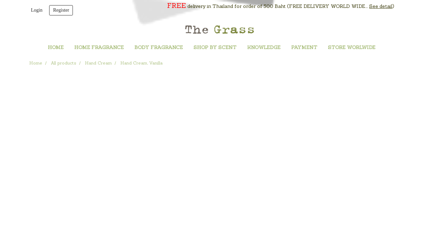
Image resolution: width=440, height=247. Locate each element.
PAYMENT (304, 47)
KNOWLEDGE (263, 47)
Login (36, 10)
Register (61, 10)
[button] (391, 48)
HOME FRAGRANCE (99, 47)
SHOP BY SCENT (215, 47)
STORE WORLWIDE (351, 47)
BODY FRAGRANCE (158, 47)
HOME (56, 47)
